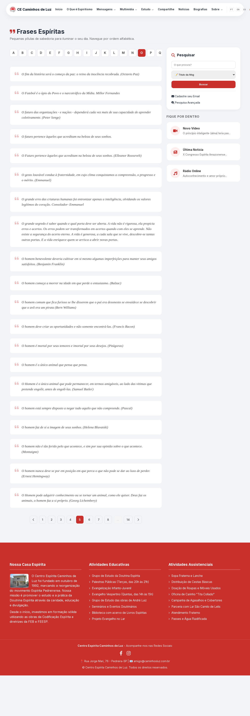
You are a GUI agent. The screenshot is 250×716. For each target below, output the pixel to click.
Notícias (183, 9)
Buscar (203, 84)
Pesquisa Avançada (185, 102)
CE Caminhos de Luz (30, 9)
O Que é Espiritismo (79, 9)
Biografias (200, 9)
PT (231, 9)
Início (59, 9)
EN (238, 9)
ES (244, 9)
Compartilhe (166, 9)
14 (128, 519)
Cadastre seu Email (185, 96)
